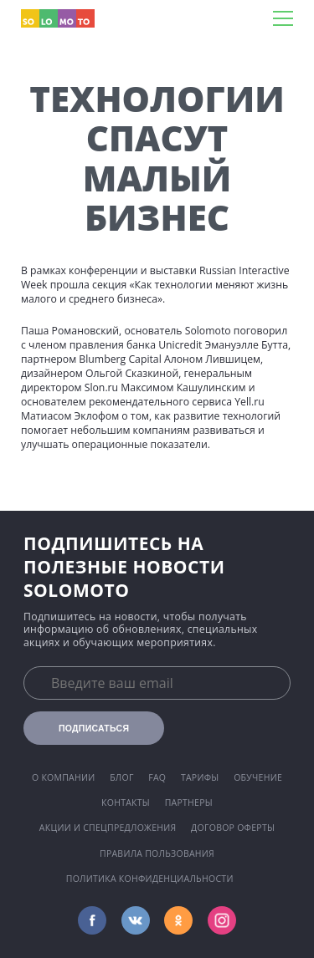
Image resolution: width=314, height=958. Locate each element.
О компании (63, 777)
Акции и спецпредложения (108, 827)
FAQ (157, 777)
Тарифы (200, 777)
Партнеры (189, 802)
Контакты (125, 802)
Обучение (258, 777)
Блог (121, 777)
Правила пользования (157, 853)
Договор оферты (233, 827)
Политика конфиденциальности (150, 878)
